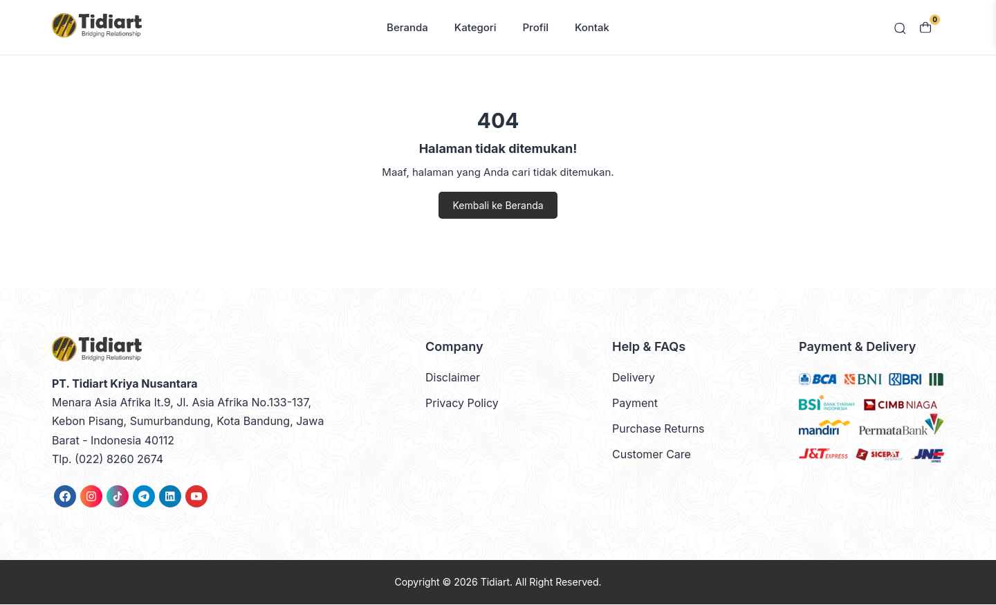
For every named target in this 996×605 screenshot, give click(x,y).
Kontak (592, 28)
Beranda (407, 28)
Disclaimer (452, 378)
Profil (536, 28)
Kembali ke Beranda (497, 206)
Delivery (633, 378)
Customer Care (651, 455)
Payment (635, 404)
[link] (65, 497)
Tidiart (495, 582)
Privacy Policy (462, 404)
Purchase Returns (658, 430)
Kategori (475, 28)
